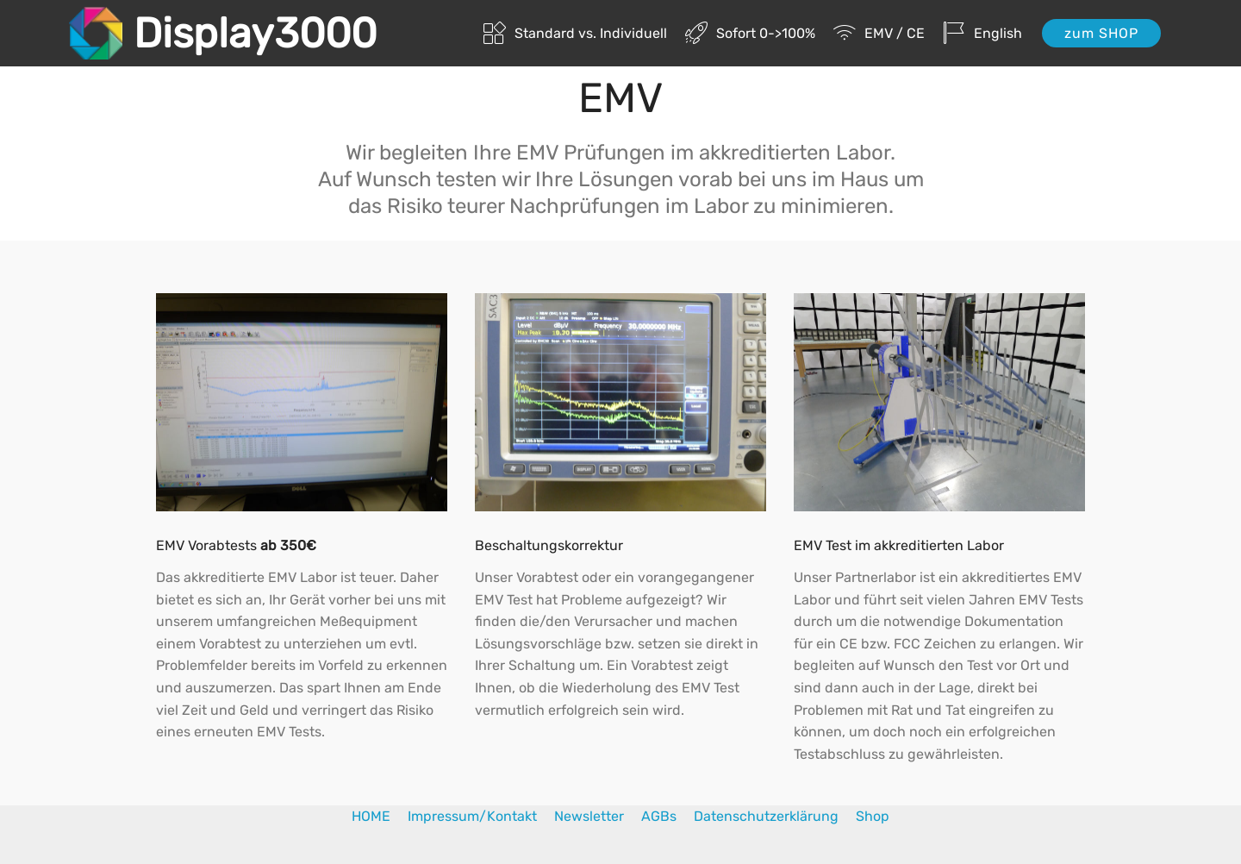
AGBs (667, 816)
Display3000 (255, 33)
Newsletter (597, 816)
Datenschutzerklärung (766, 816)
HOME (380, 816)
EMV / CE (879, 33)
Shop (872, 816)
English (982, 33)
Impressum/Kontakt (474, 816)
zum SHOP (1101, 33)
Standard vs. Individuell (575, 33)
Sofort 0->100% (750, 33)
